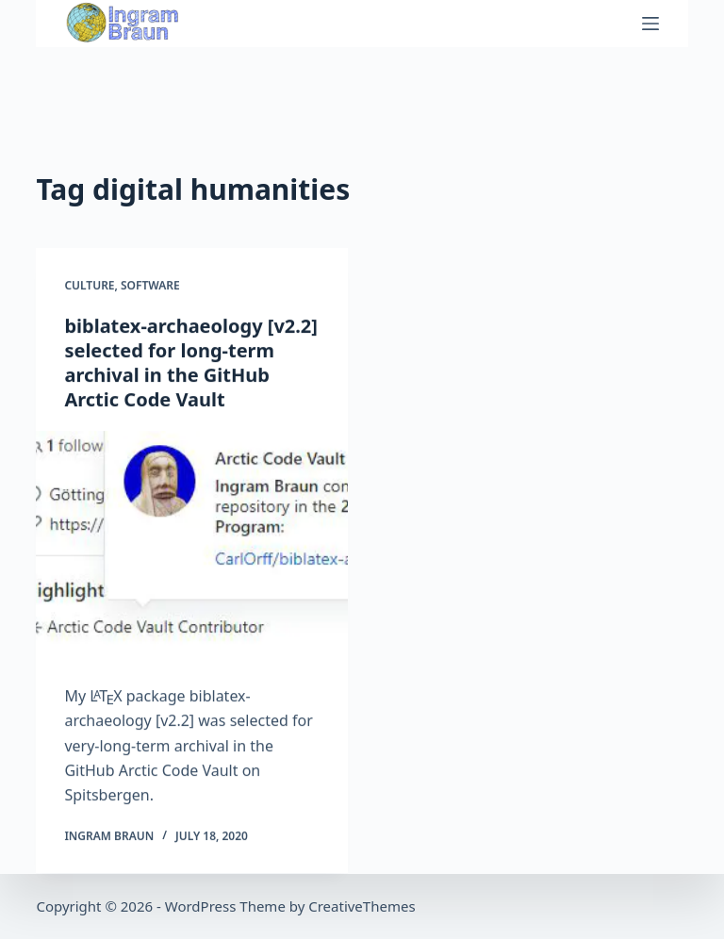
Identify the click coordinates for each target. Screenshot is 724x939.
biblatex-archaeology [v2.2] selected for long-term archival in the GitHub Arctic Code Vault (191, 362)
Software (150, 286)
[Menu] (650, 23)
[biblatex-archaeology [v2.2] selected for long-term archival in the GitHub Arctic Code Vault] (192, 548)
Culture (89, 286)
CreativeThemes (361, 906)
